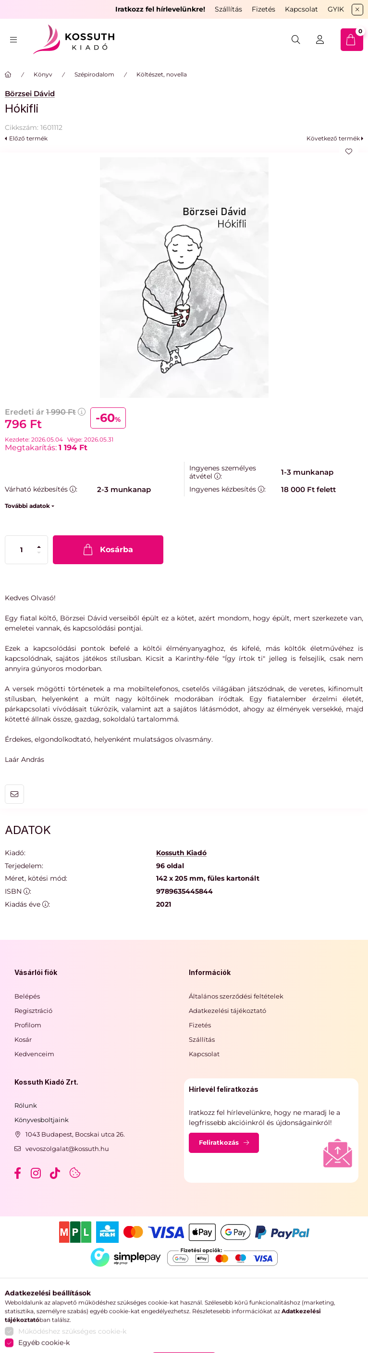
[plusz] (39, 547)
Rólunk (25, 1105)
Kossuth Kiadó (181, 853)
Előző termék (28, 138)
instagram (36, 1173)
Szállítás (228, 9)
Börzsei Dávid (30, 93)
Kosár (23, 1039)
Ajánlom (14, 794)
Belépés (27, 996)
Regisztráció (33, 1010)
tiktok (55, 1173)
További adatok (27, 505)
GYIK (336, 9)
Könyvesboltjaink (41, 1120)
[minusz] (39, 553)
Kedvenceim (34, 1054)
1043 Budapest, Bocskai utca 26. (75, 1134)
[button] (184, 277)
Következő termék (333, 138)
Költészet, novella (161, 74)
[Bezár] (357, 9)
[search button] (296, 40)
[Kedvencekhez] (348, 151)
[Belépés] (320, 40)
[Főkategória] (8, 74)
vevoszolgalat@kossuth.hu (67, 1148)
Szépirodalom (94, 74)
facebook (17, 1173)
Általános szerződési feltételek (236, 996)
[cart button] (352, 39)
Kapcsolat (301, 9)
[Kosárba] (108, 549)
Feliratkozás (219, 1142)
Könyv (43, 74)
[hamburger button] (13, 40)
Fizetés (263, 9)
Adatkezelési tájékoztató (227, 1010)
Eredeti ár (45, 412)
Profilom (27, 1025)
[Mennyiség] (22, 550)
